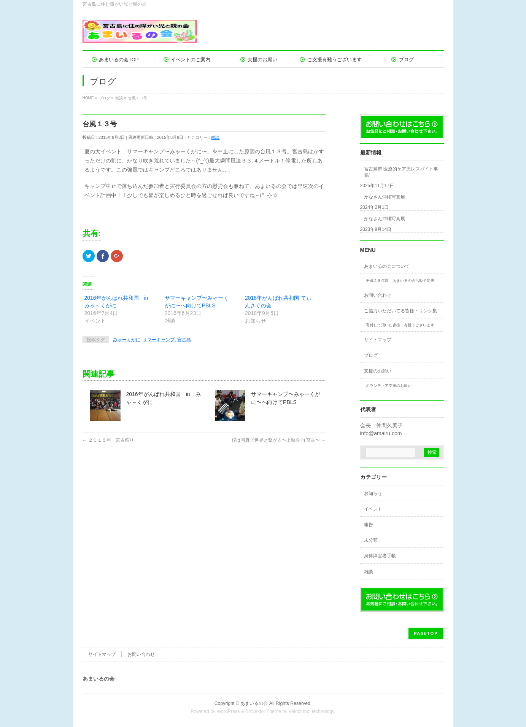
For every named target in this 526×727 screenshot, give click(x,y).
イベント (373, 509)
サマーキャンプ (159, 339)
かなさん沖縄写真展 (384, 197)
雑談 (215, 137)
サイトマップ (377, 339)
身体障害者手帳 (380, 555)
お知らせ (373, 493)
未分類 (371, 540)
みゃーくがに (126, 339)
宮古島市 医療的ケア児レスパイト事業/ (401, 172)
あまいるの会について (387, 266)
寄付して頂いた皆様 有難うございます (400, 325)
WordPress (228, 711)
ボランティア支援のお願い (389, 385)
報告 (368, 524)
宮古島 (184, 339)
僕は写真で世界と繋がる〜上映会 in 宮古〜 (279, 440)
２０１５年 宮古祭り (108, 440)
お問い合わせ (377, 295)
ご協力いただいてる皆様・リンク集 (400, 310)
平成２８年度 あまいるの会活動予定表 (400, 280)
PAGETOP (426, 633)
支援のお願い (377, 371)
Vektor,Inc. (300, 711)
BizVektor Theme (263, 711)
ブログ (371, 355)
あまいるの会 (254, 703)
